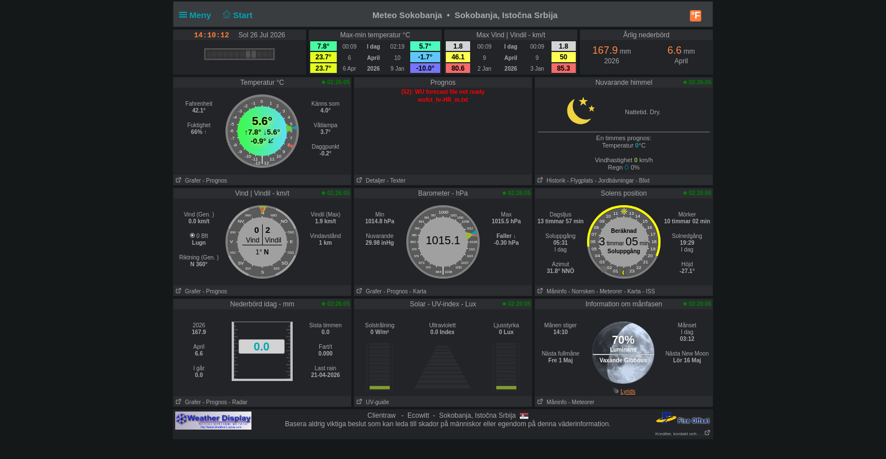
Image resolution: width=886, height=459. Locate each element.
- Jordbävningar (613, 180)
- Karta (418, 291)
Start (236, 15)
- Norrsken (581, 291)
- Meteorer (609, 291)
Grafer (187, 180)
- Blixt (643, 180)
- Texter (396, 180)
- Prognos (214, 180)
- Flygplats (580, 180)
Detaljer (369, 180)
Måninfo (551, 291)
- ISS (648, 291)
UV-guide (371, 402)
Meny (197, 15)
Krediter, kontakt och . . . (683, 433)
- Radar (238, 402)
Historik (550, 180)
